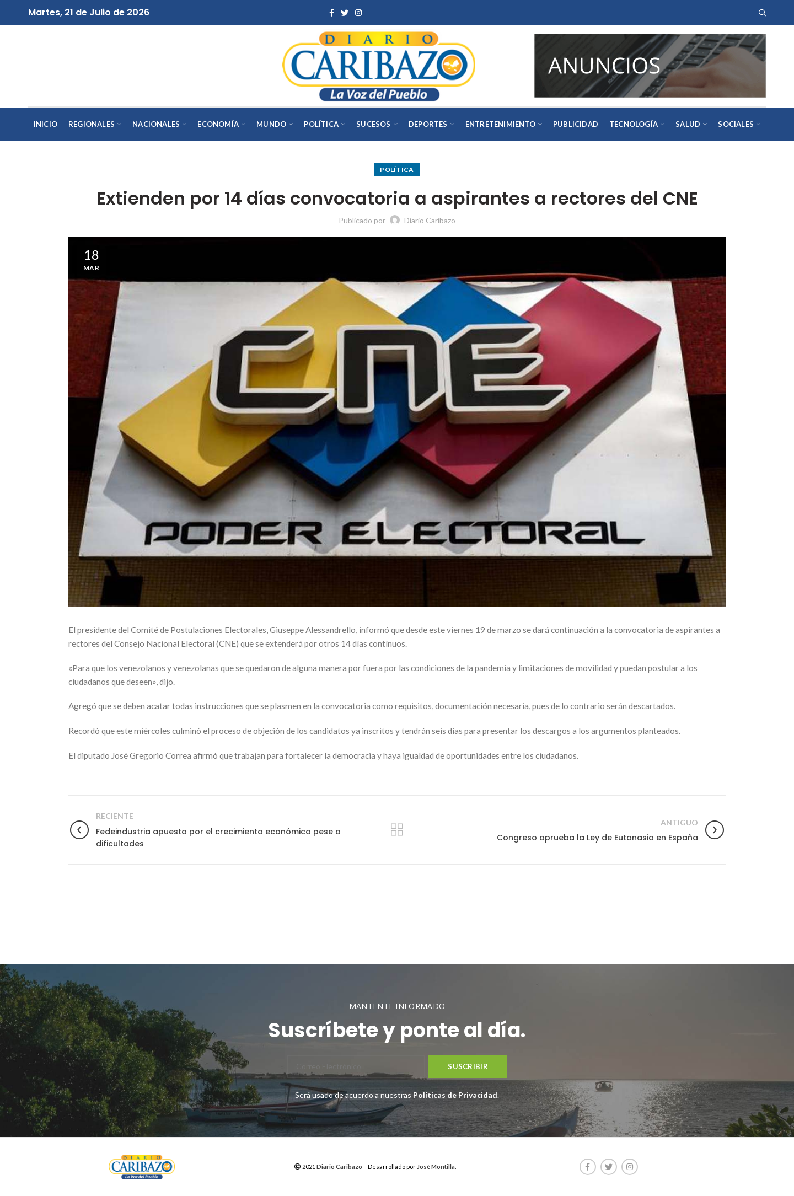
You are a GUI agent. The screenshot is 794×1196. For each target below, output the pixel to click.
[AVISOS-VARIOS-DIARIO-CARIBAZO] (650, 64)
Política (397, 169)
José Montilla (436, 1166)
